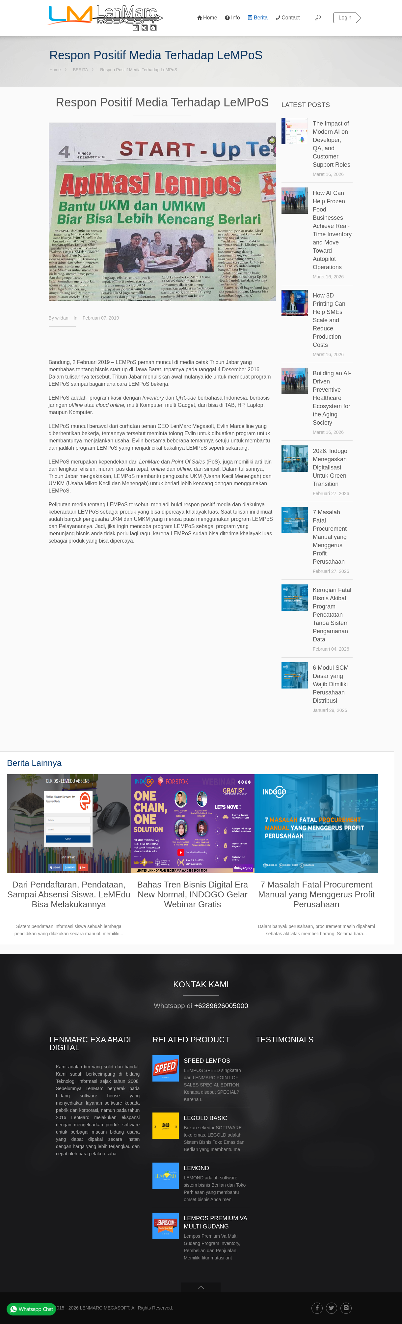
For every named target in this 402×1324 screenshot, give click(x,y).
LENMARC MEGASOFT (104, 1307)
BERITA (80, 69)
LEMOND (196, 1168)
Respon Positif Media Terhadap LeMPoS (138, 69)
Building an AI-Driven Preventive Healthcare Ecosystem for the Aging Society (332, 398)
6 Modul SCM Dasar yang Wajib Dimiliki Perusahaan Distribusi (331, 684)
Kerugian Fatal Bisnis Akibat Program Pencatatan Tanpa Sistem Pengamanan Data (332, 615)
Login (344, 17)
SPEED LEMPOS (207, 1060)
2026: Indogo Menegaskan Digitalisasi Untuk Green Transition (330, 467)
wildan (61, 318)
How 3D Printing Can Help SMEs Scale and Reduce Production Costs (329, 320)
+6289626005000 (221, 1005)
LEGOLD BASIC (205, 1118)
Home (55, 69)
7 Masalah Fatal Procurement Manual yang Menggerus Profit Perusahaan (330, 537)
